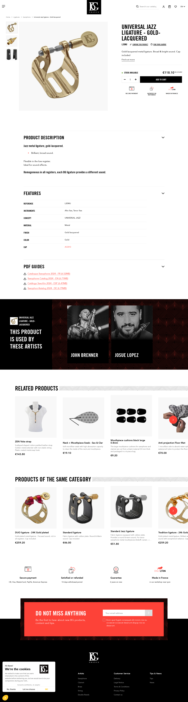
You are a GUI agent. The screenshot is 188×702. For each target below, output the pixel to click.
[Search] (147, 6)
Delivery (117, 678)
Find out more (128, 59)
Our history (46, 678)
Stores (44, 682)
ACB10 (68, 247)
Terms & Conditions (121, 687)
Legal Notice (119, 682)
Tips (151, 678)
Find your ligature (158, 44)
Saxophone (82, 678)
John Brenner (84, 355)
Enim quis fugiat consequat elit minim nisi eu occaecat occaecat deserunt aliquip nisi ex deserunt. (126, 623)
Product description (94, 137)
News (152, 682)
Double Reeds (83, 695)
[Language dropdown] (183, 7)
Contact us (118, 695)
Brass (80, 687)
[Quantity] (130, 79)
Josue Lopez (127, 355)
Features (94, 193)
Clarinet (81, 682)
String (80, 691)
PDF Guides (94, 266)
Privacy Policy (119, 691)
